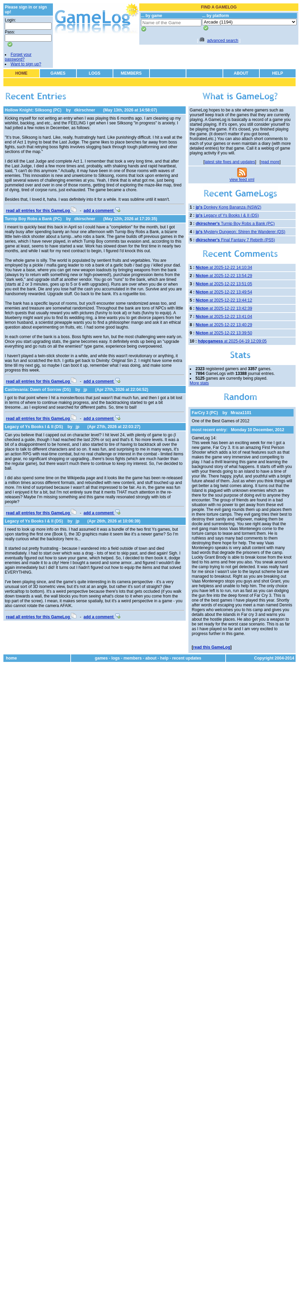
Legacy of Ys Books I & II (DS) (34, 426)
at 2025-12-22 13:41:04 (224, 316)
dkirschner (84, 110)
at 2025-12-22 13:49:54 (224, 292)
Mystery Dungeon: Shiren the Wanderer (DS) (240, 231)
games (101, 658)
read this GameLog (211, 647)
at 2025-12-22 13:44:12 (224, 300)
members (133, 658)
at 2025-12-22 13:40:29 (224, 324)
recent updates (186, 658)
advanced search (222, 40)
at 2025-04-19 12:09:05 (232, 341)
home (11, 658)
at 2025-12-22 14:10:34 (224, 267)
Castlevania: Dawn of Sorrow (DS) (38, 389)
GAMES (58, 73)
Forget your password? (18, 57)
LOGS (94, 73)
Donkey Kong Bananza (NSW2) (228, 207)
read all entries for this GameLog (41, 210)
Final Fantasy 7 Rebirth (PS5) (235, 240)
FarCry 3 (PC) (205, 412)
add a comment (102, 210)
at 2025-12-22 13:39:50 (224, 333)
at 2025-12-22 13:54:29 (224, 275)
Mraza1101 (241, 412)
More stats (199, 383)
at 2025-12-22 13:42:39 (224, 308)
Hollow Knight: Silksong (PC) (33, 110)
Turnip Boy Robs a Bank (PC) (33, 218)
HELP (277, 73)
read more (270, 162)
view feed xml (242, 179)
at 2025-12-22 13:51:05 (224, 284)
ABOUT (241, 73)
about (151, 658)
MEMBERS (131, 73)
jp (85, 389)
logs (115, 658)
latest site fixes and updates (229, 162)
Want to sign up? (26, 64)
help (164, 658)
